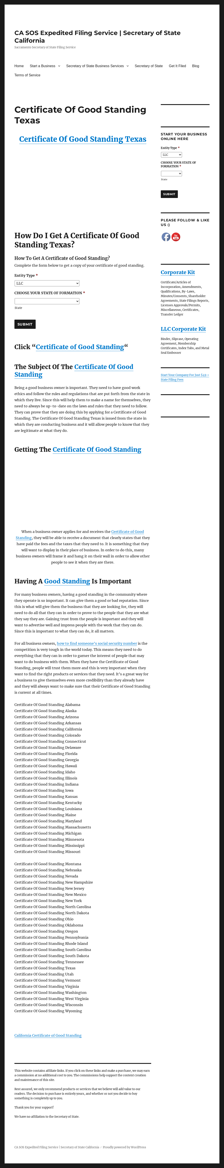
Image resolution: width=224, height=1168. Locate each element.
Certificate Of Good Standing (97, 450)
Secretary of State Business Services (95, 66)
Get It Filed (177, 66)
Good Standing (67, 581)
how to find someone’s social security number (97, 643)
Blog (195, 66)
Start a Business (42, 66)
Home (19, 66)
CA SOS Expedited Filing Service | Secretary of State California (56, 1147)
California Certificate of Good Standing (48, 1035)
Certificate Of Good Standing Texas (82, 139)
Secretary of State (149, 66)
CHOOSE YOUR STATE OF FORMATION (49, 293)
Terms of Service (27, 75)
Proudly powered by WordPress (124, 1147)
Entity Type (26, 275)
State (18, 308)
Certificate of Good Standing (80, 347)
